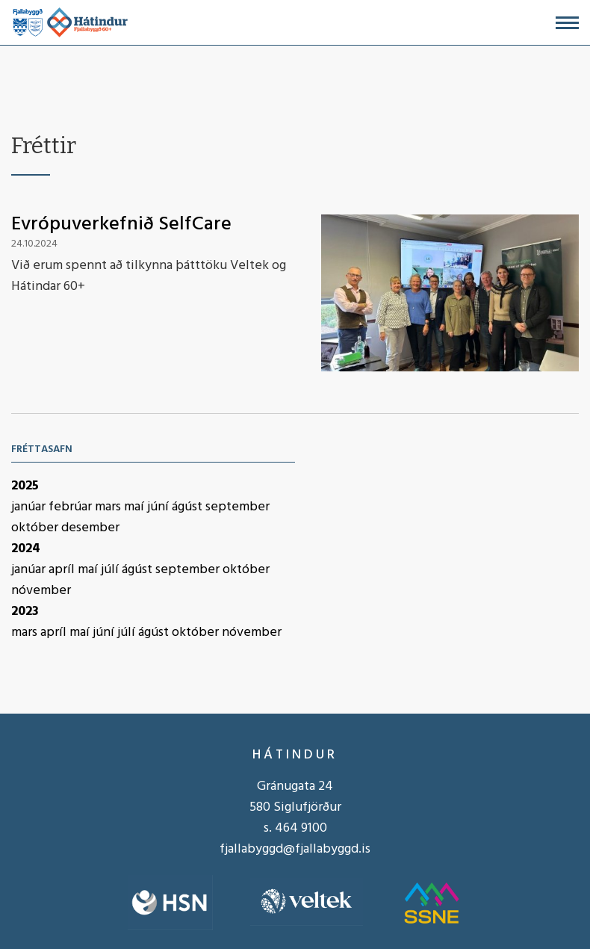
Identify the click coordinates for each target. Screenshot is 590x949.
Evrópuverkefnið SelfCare (121, 224)
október (36, 528)
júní (159, 507)
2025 (25, 486)
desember (90, 528)
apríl (63, 570)
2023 (25, 611)
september (237, 507)
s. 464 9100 (295, 828)
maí (135, 507)
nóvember (41, 591)
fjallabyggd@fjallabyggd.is (295, 849)
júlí (111, 570)
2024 (25, 549)
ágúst (188, 507)
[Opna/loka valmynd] (567, 23)
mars (109, 507)
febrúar (72, 507)
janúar (30, 507)
